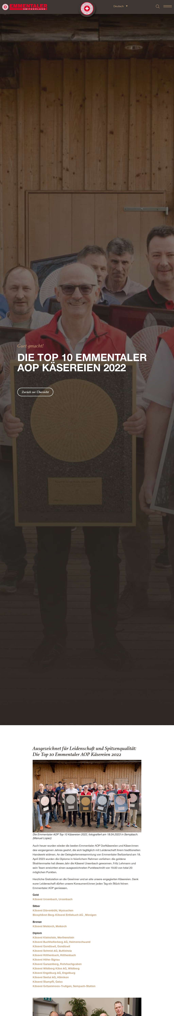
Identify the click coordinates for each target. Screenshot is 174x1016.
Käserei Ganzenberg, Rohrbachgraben (57, 963)
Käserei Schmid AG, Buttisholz (52, 950)
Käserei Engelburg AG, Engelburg (54, 972)
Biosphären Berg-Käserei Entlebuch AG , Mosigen (64, 914)
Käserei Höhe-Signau (46, 959)
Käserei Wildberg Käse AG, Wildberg (56, 968)
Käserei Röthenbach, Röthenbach (54, 955)
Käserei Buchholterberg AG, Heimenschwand (61, 941)
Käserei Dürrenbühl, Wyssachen (53, 910)
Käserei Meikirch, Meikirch (50, 926)
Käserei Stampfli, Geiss (48, 981)
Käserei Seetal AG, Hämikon (51, 977)
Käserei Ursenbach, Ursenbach (52, 899)
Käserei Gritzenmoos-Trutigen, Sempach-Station (64, 986)
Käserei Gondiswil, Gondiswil (51, 946)
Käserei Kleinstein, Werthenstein (53, 937)
